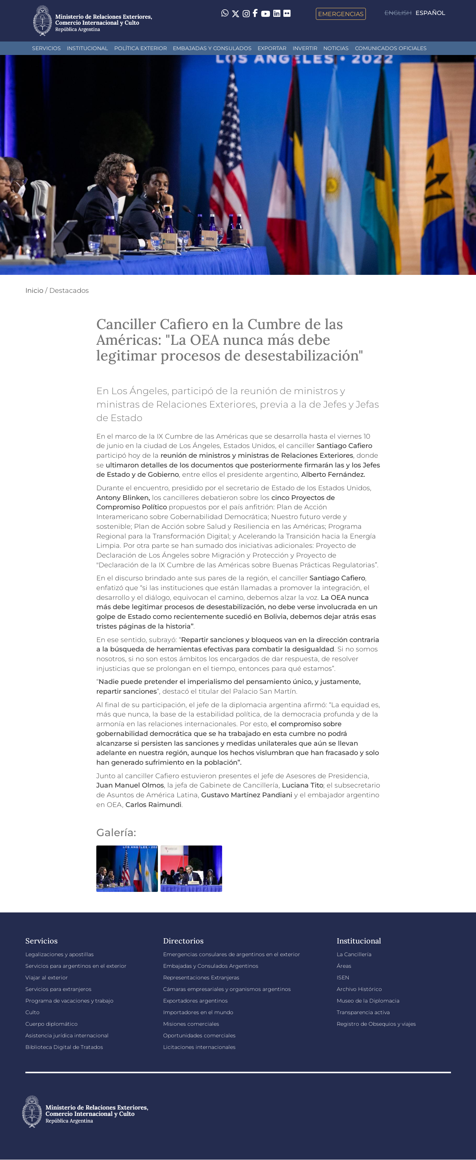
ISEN (343, 977)
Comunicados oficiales (391, 48)
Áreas (344, 966)
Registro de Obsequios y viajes (376, 1024)
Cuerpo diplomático (51, 1024)
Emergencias (341, 14)
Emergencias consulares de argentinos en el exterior (231, 954)
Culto (32, 1012)
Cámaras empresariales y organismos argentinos (227, 989)
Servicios (46, 48)
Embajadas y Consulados (212, 48)
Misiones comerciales (191, 1024)
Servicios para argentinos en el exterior (76, 966)
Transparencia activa (363, 1012)
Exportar (272, 48)
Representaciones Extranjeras (201, 977)
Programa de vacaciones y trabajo (69, 1000)
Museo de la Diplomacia (368, 1000)
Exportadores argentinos (195, 1000)
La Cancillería (354, 954)
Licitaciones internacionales (199, 1047)
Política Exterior (140, 48)
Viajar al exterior (46, 977)
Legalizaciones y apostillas (59, 954)
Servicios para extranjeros (58, 989)
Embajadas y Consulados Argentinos (210, 966)
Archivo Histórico (359, 989)
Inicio (34, 290)
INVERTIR (305, 48)
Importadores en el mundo (198, 1012)
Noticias (336, 48)
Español (430, 12)
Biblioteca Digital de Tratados (64, 1047)
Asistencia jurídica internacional (67, 1035)
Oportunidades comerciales (199, 1035)
